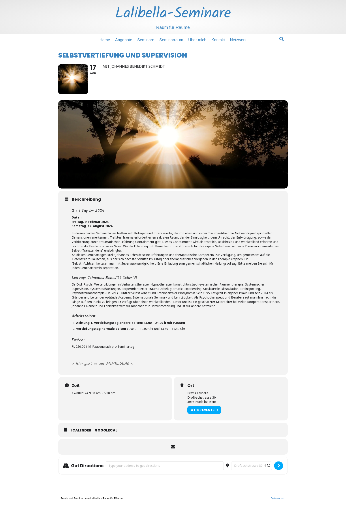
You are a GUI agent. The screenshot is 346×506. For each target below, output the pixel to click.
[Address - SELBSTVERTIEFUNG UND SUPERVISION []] (165, 467)
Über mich (197, 40)
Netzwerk (238, 40)
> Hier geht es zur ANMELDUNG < (103, 365)
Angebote (123, 40)
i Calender (81, 431)
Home (105, 40)
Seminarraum (171, 40)
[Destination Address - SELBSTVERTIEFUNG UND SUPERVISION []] (251, 467)
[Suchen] (282, 39)
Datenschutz (278, 499)
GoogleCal (106, 431)
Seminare (145, 40)
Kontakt (218, 40)
